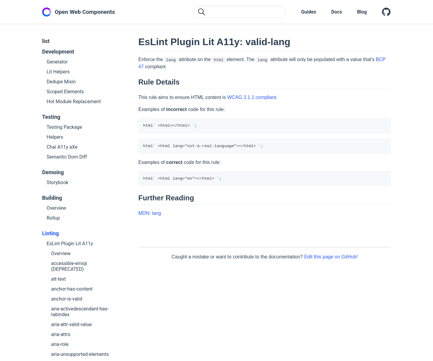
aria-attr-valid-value (71, 324)
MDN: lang (149, 213)
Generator (57, 62)
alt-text (58, 279)
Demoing (53, 172)
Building (52, 198)
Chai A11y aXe (62, 147)
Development (58, 51)
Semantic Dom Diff (67, 157)
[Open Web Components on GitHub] (386, 12)
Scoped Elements (65, 91)
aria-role (60, 344)
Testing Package (64, 127)
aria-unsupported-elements (80, 354)
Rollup (53, 218)
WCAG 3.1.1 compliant (251, 97)
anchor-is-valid (66, 299)
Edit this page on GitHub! (331, 256)
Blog (362, 12)
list (46, 41)
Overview (56, 208)
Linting (50, 233)
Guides (308, 12)
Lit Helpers (58, 72)
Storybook (57, 182)
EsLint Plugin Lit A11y (70, 243)
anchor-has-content (72, 289)
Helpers (55, 137)
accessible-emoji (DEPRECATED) (69, 266)
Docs (336, 12)
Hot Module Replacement (74, 101)
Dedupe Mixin (61, 82)
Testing (51, 117)
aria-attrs (60, 334)
